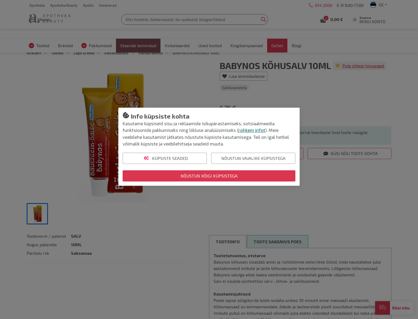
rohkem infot (251, 130)
